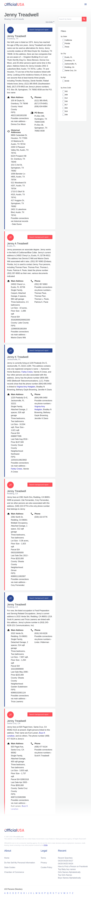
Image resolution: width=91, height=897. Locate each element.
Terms (43, 858)
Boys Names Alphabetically (69, 878)
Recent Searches (65, 858)
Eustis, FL (68, 57)
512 (66, 98)
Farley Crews (27, 372)
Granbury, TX (70, 60)
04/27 (70, 861)
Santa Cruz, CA (70, 70)
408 (66, 95)
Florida (67, 43)
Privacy (44, 863)
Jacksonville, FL (71, 64)
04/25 (65, 864)
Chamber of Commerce (14, 872)
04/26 (60, 864)
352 (66, 91)
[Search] (70, 19)
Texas (67, 47)
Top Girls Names (65, 875)
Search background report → (40, 30)
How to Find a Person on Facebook (73, 866)
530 (66, 101)
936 (66, 115)
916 (66, 111)
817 (66, 105)
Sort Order (49, 22)
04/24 (70, 864)
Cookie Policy (46, 867)
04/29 (60, 861)
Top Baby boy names (67, 869)
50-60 (67, 81)
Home (6, 858)
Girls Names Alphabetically (69, 872)
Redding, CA (69, 67)
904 (66, 108)
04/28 (65, 861)
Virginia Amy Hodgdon (26, 387)
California (68, 40)
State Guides (9, 867)
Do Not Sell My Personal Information (19, 863)
